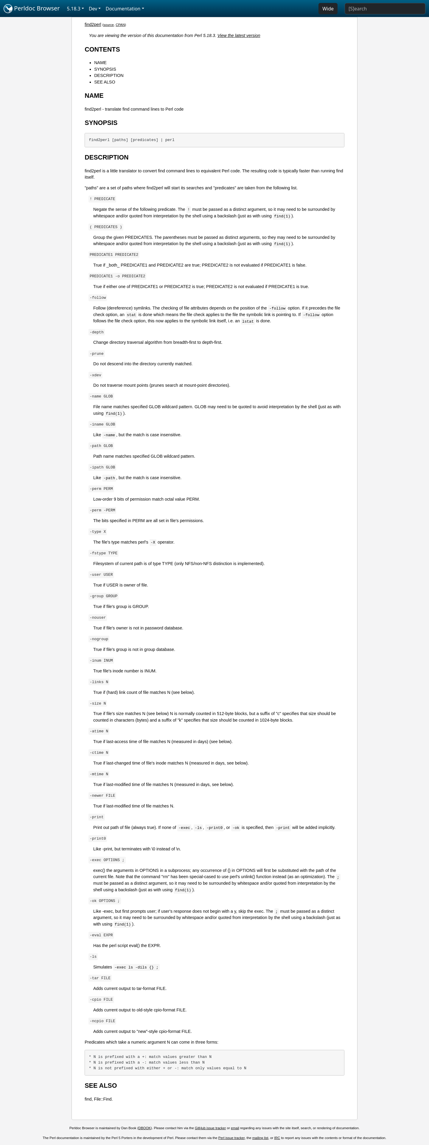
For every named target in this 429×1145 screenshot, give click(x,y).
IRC (277, 1138)
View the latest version (238, 35)
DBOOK (145, 1128)
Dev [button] (93, 8)
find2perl (93, 24)
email (235, 1128)
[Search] (385, 8)
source (108, 25)
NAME (100, 62)
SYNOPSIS (105, 69)
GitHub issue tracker (210, 1128)
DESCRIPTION (108, 75)
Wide (328, 8)
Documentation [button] (122, 8)
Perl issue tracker (231, 1138)
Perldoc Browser (32, 8)
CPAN (120, 25)
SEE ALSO (104, 82)
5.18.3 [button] (73, 8)
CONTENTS (102, 49)
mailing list (260, 1138)
